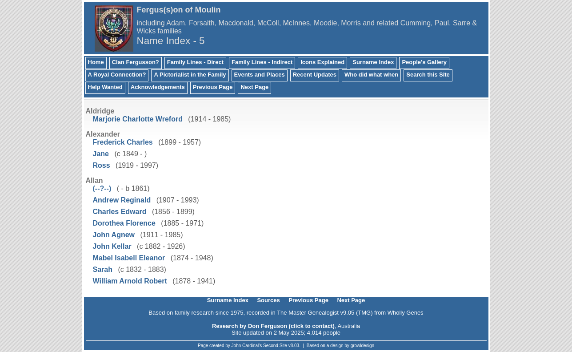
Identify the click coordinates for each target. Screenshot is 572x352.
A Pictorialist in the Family (190, 74)
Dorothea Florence (124, 223)
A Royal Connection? (117, 74)
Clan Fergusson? (135, 62)
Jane (101, 154)
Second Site (275, 345)
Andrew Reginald (122, 200)
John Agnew (114, 235)
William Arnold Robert (130, 281)
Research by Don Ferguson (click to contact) (273, 326)
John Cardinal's (247, 345)
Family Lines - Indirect (262, 62)
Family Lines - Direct (195, 62)
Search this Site (428, 74)
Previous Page (213, 87)
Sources (268, 300)
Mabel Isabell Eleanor (129, 258)
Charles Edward (120, 211)
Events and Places (259, 74)
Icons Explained (322, 62)
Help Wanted (105, 87)
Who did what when (371, 74)
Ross (101, 165)
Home (96, 62)
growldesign (362, 345)
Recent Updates (314, 74)
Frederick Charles (123, 142)
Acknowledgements (158, 87)
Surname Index (373, 62)
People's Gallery (424, 62)
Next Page (254, 87)
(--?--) (102, 188)
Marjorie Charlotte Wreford (138, 119)
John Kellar (112, 246)
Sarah (102, 269)
